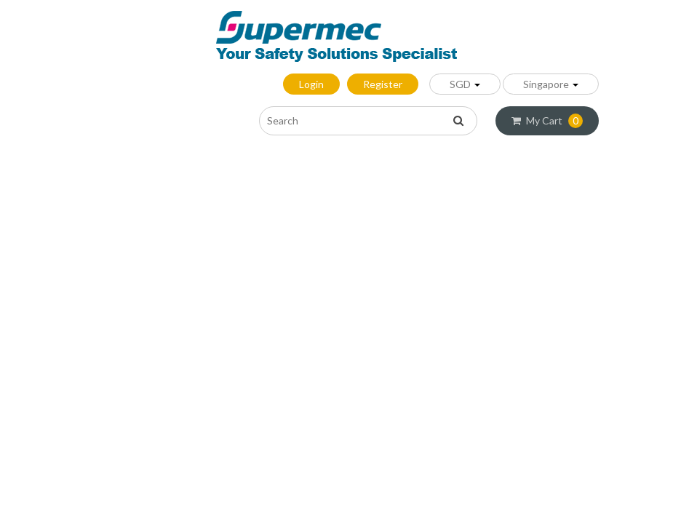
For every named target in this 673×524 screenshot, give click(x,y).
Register (382, 84)
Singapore (550, 84)
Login (311, 84)
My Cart (547, 121)
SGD (465, 84)
